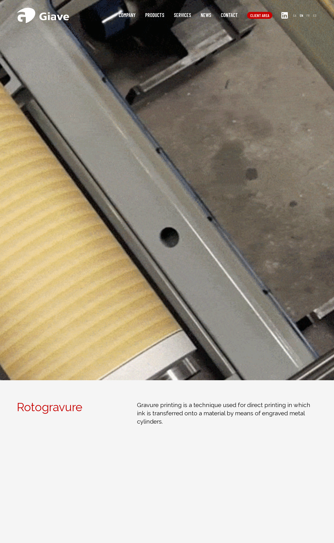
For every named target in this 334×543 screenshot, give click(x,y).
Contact (229, 15)
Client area (259, 15)
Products (154, 15)
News (206, 15)
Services (182, 15)
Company (127, 15)
